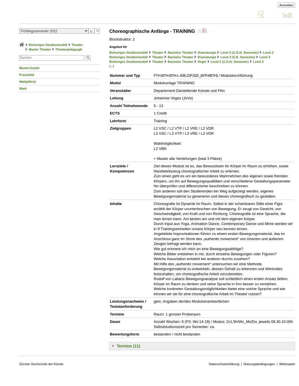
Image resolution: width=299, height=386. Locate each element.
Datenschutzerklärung (224, 364)
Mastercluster (29, 68)
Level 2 (268, 52)
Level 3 (264, 57)
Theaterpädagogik (68, 49)
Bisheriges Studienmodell (48, 45)
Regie (202, 61)
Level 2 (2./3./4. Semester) (239, 52)
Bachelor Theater (181, 52)
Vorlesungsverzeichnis (61, 15)
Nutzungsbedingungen (259, 364)
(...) (111, 66)
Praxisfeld (26, 75)
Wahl (23, 88)
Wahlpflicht (27, 81)
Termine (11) (128, 346)
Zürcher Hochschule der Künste (41, 364)
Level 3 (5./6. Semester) (237, 57)
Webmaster (287, 364)
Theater (77, 45)
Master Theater (40, 49)
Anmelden (286, 5)
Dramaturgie (207, 52)
